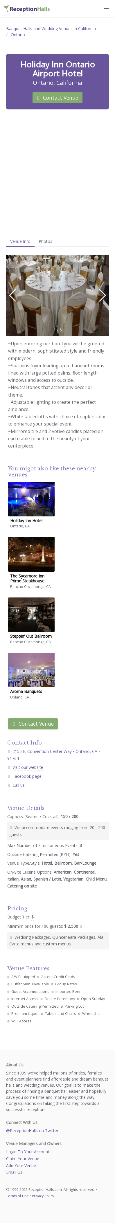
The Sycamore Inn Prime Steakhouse (27, 578)
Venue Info (20, 241)
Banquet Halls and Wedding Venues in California (51, 28)
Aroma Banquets (26, 691)
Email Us (14, 1172)
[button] (106, 8)
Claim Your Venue (22, 1158)
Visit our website (27, 767)
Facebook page (27, 776)
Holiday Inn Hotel (26, 520)
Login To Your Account (27, 1151)
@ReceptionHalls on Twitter (32, 1130)
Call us (18, 785)
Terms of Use (17, 1195)
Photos (45, 241)
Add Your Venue (21, 1165)
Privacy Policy (43, 1195)
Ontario (18, 34)
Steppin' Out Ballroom (31, 636)
